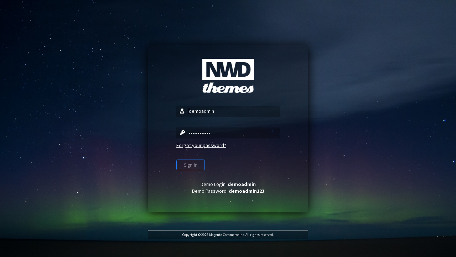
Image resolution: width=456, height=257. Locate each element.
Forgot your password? (201, 145)
